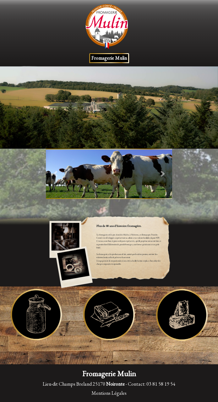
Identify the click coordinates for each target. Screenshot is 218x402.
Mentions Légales (109, 393)
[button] (55, 174)
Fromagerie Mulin (109, 58)
